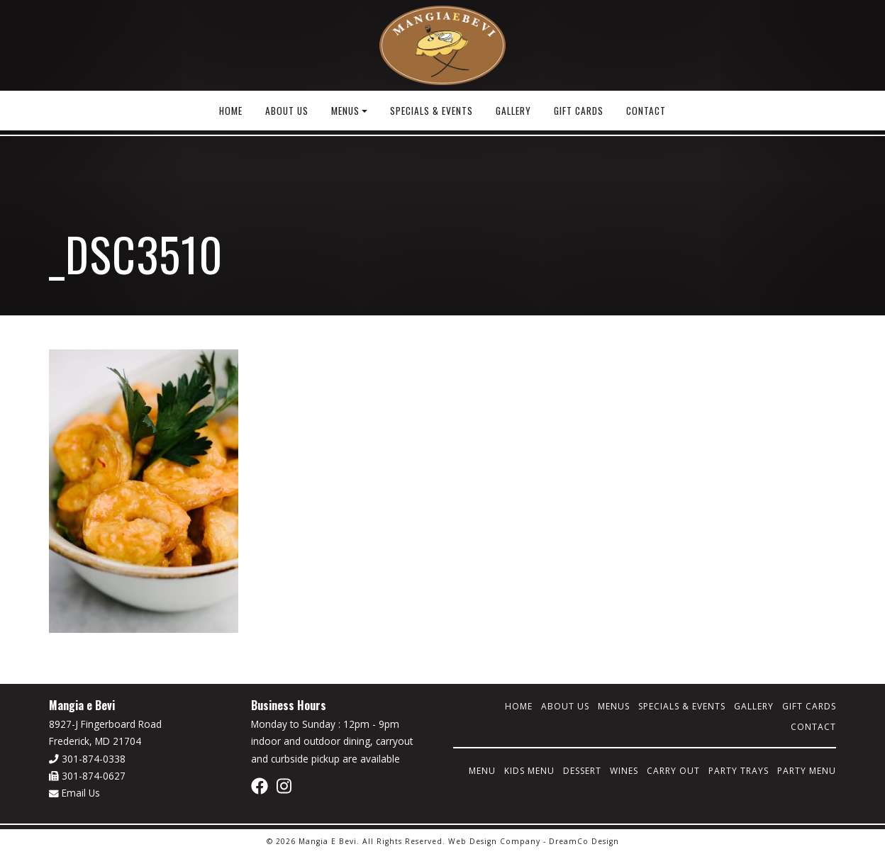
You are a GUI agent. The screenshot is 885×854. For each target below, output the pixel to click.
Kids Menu (529, 771)
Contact (646, 110)
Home (231, 110)
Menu (482, 771)
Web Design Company (494, 841)
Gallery (513, 110)
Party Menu (806, 771)
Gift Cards (578, 110)
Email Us (74, 792)
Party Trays (738, 771)
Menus (345, 110)
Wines (624, 771)
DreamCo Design (584, 841)
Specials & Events (431, 110)
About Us (286, 110)
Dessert (582, 771)
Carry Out (673, 771)
